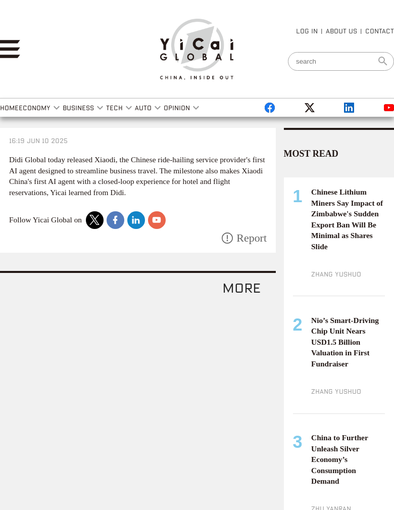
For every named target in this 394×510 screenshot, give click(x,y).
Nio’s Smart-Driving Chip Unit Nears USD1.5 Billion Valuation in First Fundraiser (345, 342)
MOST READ (311, 154)
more (241, 287)
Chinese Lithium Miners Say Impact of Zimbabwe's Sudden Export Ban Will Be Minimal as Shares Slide (347, 219)
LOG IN (307, 31)
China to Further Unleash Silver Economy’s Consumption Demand (339, 459)
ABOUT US (341, 31)
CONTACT (379, 31)
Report (251, 238)
